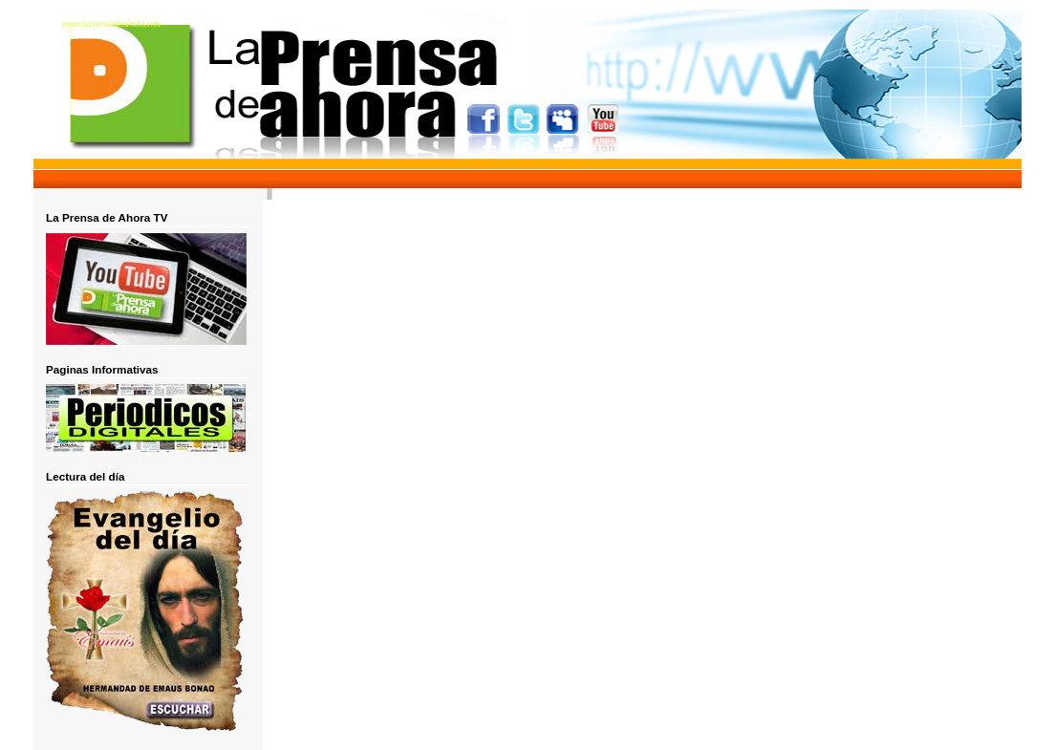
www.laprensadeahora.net (111, 24)
